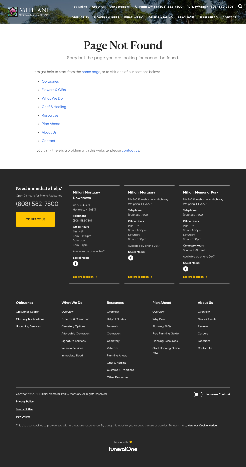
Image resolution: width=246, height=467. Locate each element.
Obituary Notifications (30, 319)
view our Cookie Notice (202, 425)
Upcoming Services (28, 326)
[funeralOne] (123, 449)
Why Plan (158, 319)
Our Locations (120, 6)
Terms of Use (24, 409)
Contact (230, 17)
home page (91, 72)
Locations (204, 340)
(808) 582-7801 (82, 220)
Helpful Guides (116, 319)
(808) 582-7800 (37, 204)
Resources (186, 17)
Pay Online (79, 6)
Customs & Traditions (120, 369)
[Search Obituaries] (238, 7)
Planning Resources (165, 340)
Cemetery (113, 340)
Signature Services (74, 340)
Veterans (112, 348)
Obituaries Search (27, 311)
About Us (98, 6)
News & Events (207, 319)
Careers (203, 333)
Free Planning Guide (165, 333)
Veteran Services (72, 348)
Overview (68, 311)
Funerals (112, 326)
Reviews (203, 326)
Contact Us (35, 219)
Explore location (83, 276)
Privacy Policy (25, 401)
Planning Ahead (117, 355)
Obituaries (80, 17)
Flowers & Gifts (106, 17)
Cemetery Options (73, 326)
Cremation (114, 333)
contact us (130, 150)
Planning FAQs (161, 326)
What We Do (133, 17)
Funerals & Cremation (75, 319)
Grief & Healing (160, 17)
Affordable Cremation (76, 333)
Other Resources (117, 377)
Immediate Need (72, 355)
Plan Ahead (209, 17)
